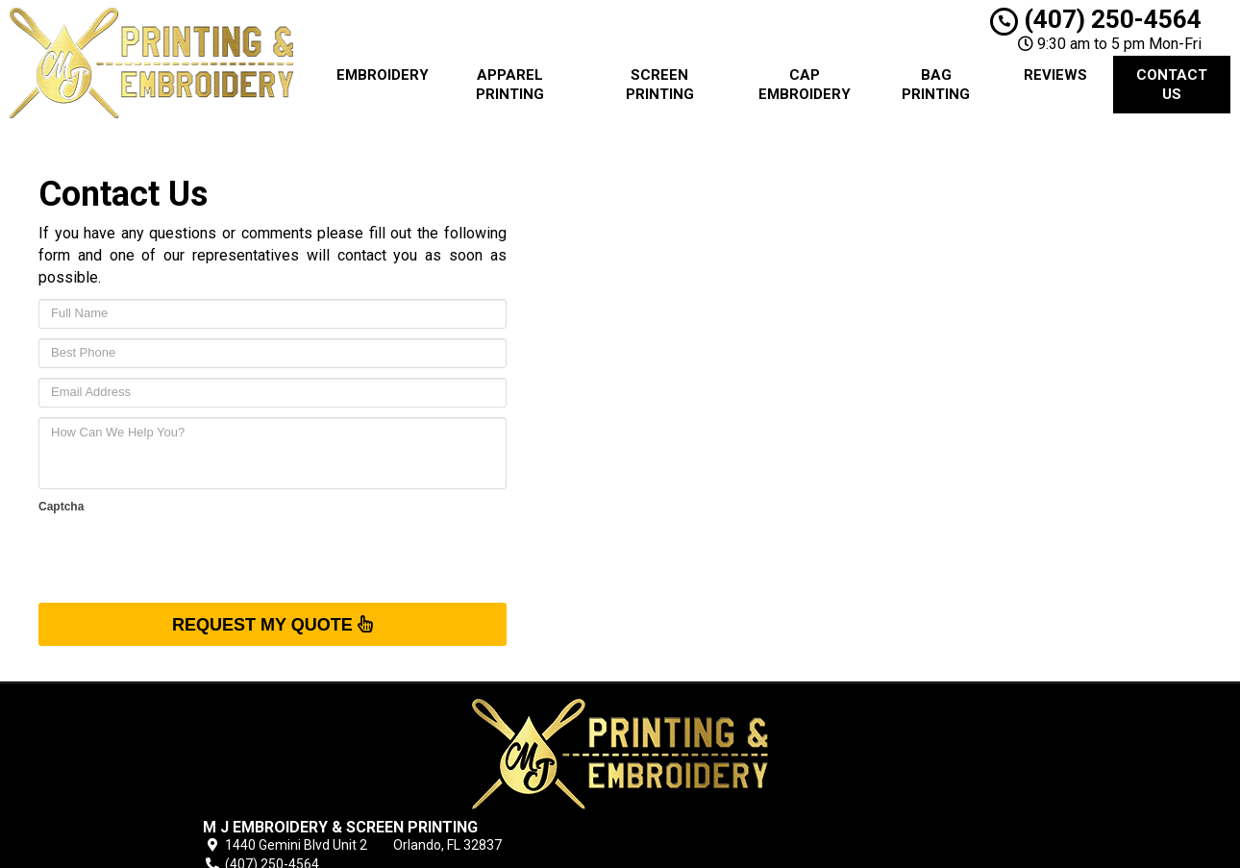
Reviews (1055, 75)
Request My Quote (272, 623)
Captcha (61, 506)
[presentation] (184, 555)
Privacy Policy (731, 777)
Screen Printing (660, 84)
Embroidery (382, 75)
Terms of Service (742, 755)
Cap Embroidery (804, 84)
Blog (703, 733)
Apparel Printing (510, 84)
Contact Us (1171, 84)
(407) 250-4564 (1096, 19)
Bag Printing (936, 84)
